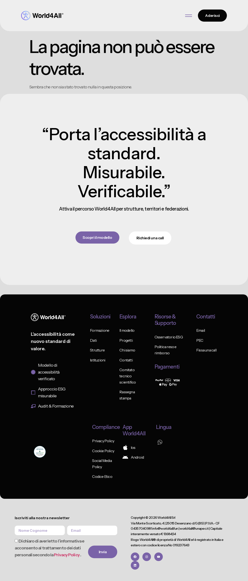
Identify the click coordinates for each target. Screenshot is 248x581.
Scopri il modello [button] (97, 237)
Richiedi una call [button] (150, 237)
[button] (162, 442)
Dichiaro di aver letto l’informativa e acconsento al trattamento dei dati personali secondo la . (49, 548)
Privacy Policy (67, 554)
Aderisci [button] (212, 15)
